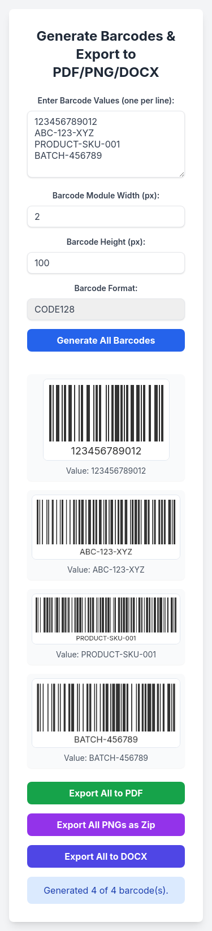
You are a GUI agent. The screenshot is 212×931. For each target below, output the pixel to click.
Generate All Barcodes (106, 340)
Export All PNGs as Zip (106, 824)
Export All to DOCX (105, 856)
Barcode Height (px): (106, 241)
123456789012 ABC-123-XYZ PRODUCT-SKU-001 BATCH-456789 (106, 144)
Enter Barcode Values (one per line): (106, 100)
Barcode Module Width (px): (106, 195)
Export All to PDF (105, 793)
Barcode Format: (106, 288)
